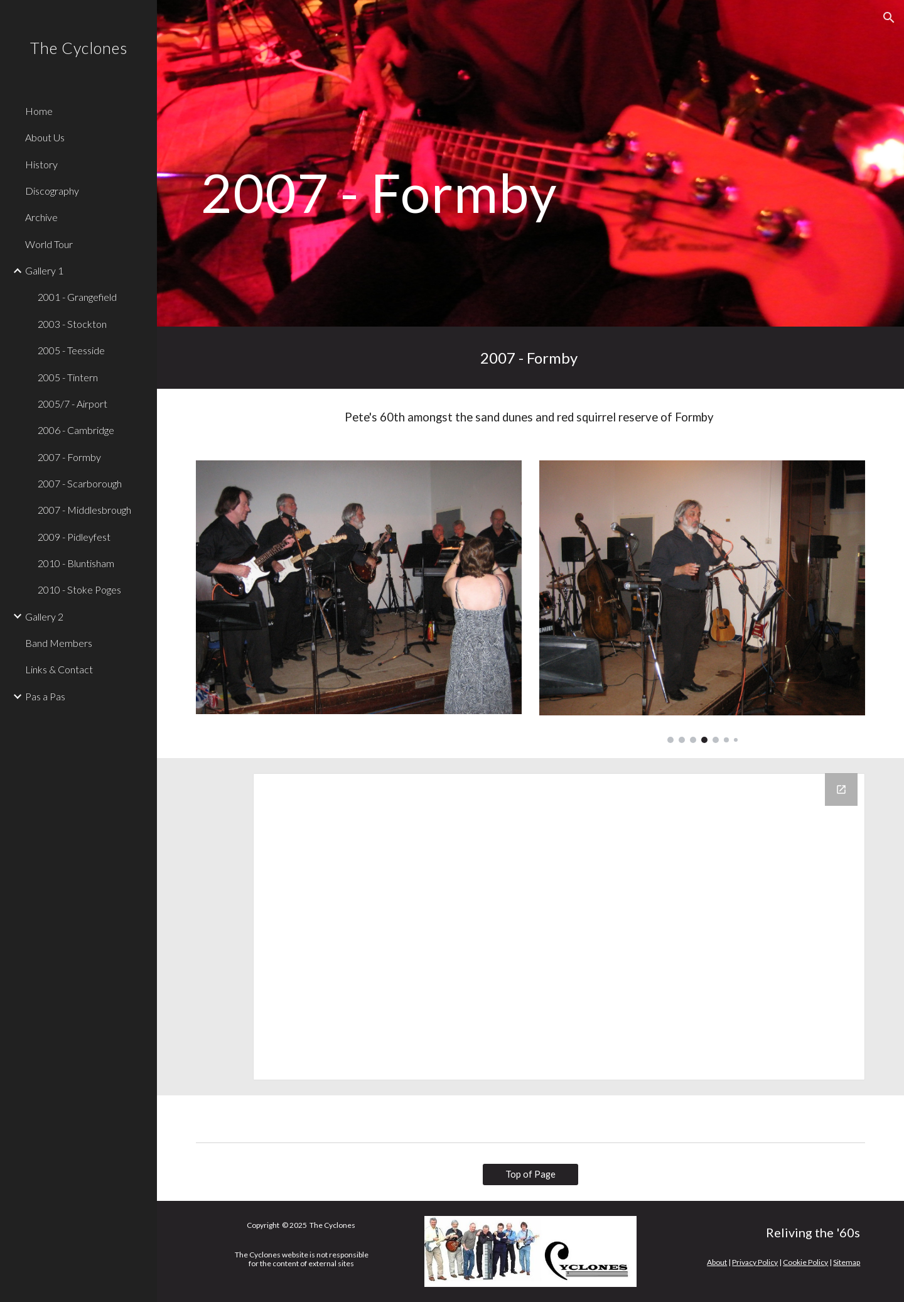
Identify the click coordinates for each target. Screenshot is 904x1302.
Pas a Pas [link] (45, 696)
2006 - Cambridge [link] (76, 430)
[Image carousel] (702, 601)
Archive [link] (41, 217)
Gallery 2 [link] (44, 616)
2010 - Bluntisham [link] (76, 563)
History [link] (41, 164)
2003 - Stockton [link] (72, 324)
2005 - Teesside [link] (71, 350)
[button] (889, 18)
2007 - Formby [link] (69, 457)
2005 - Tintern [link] (68, 377)
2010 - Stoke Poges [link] (79, 589)
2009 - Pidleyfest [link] (74, 537)
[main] (416, 163)
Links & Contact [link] (59, 669)
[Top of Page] (531, 1174)
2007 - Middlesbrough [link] (84, 510)
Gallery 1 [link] (44, 270)
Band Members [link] (58, 643)
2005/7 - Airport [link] (72, 404)
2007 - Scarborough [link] (80, 483)
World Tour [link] (49, 244)
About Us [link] (45, 137)
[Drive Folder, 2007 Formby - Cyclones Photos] (559, 926)
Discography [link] (52, 191)
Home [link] (39, 111)
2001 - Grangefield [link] (77, 297)
